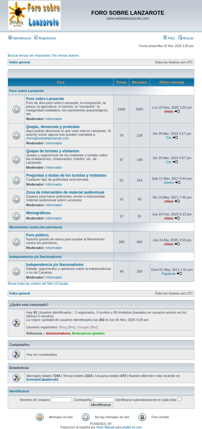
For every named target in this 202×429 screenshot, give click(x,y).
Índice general (19, 62)
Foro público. (38, 235)
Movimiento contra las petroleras (35, 227)
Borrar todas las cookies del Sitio (30, 283)
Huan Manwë (105, 427)
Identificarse (19, 38)
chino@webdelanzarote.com (47, 138)
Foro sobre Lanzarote (26, 91)
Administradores (58, 333)
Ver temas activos (65, 55)
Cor (169, 137)
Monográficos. (38, 213)
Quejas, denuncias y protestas (52, 127)
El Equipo (62, 283)
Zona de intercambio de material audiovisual (65, 192)
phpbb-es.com (132, 427)
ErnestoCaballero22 (42, 379)
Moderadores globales (88, 333)
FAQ (169, 38)
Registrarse (45, 38)
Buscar (186, 38)
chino (168, 111)
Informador (54, 119)
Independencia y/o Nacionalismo (35, 257)
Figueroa (168, 273)
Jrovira (169, 182)
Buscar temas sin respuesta (29, 55)
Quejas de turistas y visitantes (52, 151)
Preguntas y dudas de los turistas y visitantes (66, 175)
